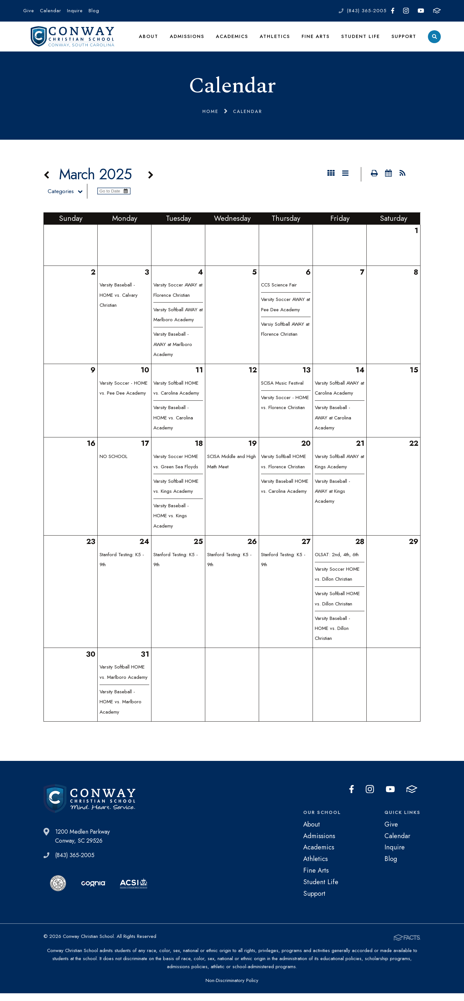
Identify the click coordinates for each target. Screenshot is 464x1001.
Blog (94, 10)
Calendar (50, 10)
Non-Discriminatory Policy (232, 988)
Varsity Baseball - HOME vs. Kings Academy (171, 524)
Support (404, 40)
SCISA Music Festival (282, 391)
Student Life (361, 40)
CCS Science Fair (279, 292)
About (150, 40)
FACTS (437, 11)
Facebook (392, 11)
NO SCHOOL (113, 464)
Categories (69, 199)
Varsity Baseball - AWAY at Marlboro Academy (172, 352)
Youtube (421, 11)
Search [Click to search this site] (434, 40)
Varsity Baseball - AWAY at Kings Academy (332, 499)
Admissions (188, 40)
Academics (234, 40)
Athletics (276, 40)
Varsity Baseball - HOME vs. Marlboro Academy (120, 710)
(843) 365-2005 (367, 10)
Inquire (75, 10)
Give (28, 10)
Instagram (406, 11)
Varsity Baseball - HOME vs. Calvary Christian (119, 303)
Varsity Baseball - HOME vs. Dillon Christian (332, 636)
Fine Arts (317, 40)
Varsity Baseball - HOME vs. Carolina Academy (173, 425)
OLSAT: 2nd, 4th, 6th (337, 562)
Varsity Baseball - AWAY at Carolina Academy (333, 425)
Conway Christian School (73, 40)
